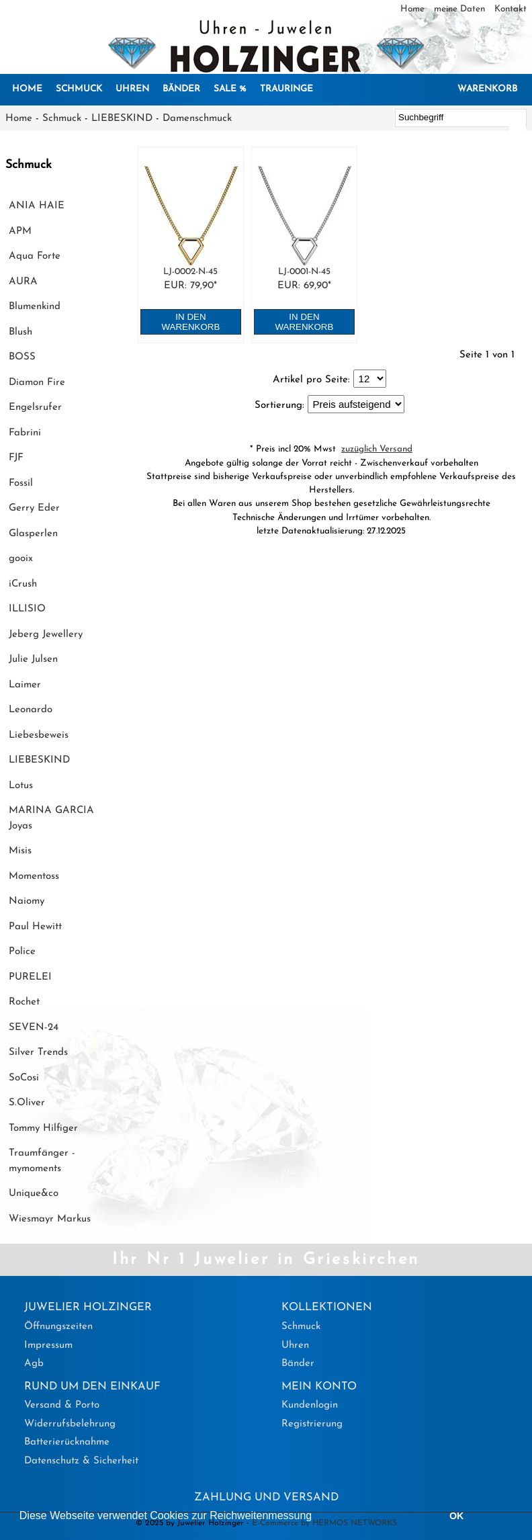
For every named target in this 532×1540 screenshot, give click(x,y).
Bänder (181, 89)
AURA (23, 282)
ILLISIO (27, 609)
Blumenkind (34, 307)
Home (413, 9)
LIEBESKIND (121, 119)
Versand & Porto (61, 1405)
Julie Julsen (33, 659)
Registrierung (312, 1424)
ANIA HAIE (36, 206)
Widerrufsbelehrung (70, 1424)
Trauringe (286, 89)
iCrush (23, 584)
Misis (20, 851)
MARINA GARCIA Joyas (51, 818)
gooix (21, 559)
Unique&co (33, 1194)
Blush (20, 332)
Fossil (21, 483)
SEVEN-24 (33, 1028)
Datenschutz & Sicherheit (81, 1461)
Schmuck (79, 89)
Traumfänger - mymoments (42, 1161)
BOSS (22, 357)
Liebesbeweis (39, 735)
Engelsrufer (35, 407)
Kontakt (510, 9)
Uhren (132, 89)
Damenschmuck (197, 119)
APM (20, 231)
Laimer (25, 685)
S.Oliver (27, 1103)
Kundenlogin (309, 1405)
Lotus (21, 786)
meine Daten (461, 9)
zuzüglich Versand (376, 449)
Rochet (24, 1002)
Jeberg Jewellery (46, 635)
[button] (317, 1517)
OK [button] (456, 1515)
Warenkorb (487, 89)
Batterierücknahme (66, 1442)
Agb (34, 1364)
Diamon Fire (37, 383)
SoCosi (24, 1078)
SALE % (230, 89)
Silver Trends (38, 1052)
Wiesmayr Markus (50, 1219)
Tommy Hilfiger (43, 1128)
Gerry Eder (34, 508)
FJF (16, 458)
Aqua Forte (34, 256)
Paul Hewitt (35, 927)
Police (22, 952)
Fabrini (25, 433)
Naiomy (26, 901)
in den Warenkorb (191, 322)
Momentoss (34, 876)
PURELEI (30, 977)
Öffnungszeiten (58, 1327)
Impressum (48, 1345)
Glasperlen (33, 534)
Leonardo (30, 710)
